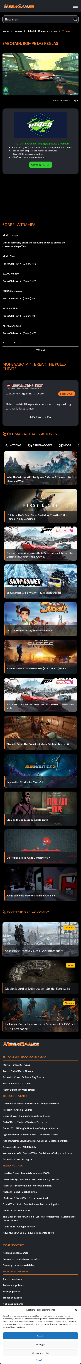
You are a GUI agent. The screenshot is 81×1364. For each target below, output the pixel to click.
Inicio (5, 30)
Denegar (40, 1344)
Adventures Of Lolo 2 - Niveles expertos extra (28, 1232)
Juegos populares (12, 1278)
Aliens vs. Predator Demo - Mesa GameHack (27, 1185)
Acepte (40, 1336)
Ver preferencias (40, 1353)
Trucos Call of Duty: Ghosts (18, 1070)
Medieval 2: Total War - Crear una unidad (25, 1197)
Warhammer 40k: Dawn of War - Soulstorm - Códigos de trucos (37, 1153)
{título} (39, 1360)
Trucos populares (12, 1297)
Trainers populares (13, 1285)
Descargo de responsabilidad (18, 1265)
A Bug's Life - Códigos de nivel (19, 1226)
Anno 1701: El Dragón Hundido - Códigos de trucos (30, 1128)
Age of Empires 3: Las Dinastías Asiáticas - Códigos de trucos (36, 1140)
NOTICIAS (13, 445)
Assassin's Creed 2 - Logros (17, 1109)
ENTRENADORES (40, 445)
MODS (65, 445)
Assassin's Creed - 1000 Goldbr (20, 1146)
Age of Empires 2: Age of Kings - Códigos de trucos (30, 1134)
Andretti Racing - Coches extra (20, 1191)
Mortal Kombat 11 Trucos (17, 1083)
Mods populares (11, 1291)
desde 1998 (66, 393)
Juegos (18, 30)
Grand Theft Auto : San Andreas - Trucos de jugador (31, 1204)
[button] (76, 1309)
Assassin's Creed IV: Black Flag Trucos (23, 1077)
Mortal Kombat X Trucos (16, 1064)
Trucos (66, 30)
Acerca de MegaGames (15, 1252)
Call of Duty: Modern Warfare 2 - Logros (25, 1122)
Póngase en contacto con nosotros (21, 1258)
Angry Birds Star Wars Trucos (19, 1089)
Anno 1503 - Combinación (17, 1210)
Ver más (40, 349)
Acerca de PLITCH (40, 164)
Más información (40, 417)
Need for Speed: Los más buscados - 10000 (26, 1173)
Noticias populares (13, 1303)
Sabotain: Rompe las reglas (42, 30)
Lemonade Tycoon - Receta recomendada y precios (31, 1179)
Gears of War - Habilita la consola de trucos (26, 1115)
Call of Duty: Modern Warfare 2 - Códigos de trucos (31, 1103)
